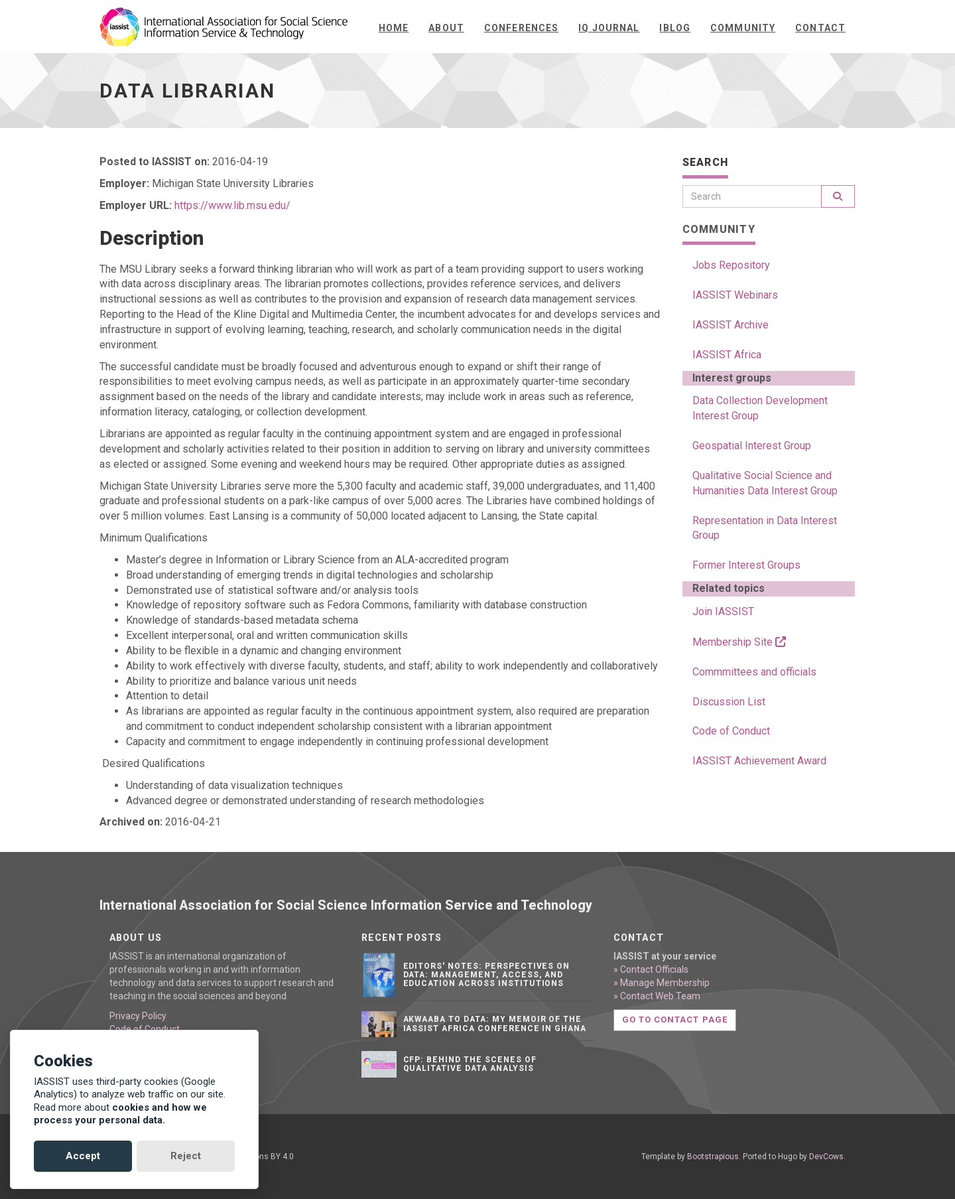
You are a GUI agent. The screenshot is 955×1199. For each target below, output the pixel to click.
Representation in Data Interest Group (764, 528)
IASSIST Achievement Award (759, 760)
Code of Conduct (731, 731)
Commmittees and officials (754, 672)
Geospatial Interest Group (751, 445)
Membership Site (739, 642)
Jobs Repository (731, 265)
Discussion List (728, 701)
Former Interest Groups (746, 565)
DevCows (826, 1156)
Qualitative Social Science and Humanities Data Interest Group (765, 483)
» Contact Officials (650, 969)
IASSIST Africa (726, 354)
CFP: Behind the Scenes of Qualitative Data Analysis (470, 1064)
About (446, 28)
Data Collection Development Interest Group (760, 408)
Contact (820, 28)
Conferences (521, 28)
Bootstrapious (713, 1156)
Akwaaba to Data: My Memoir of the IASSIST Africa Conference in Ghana (495, 1023)
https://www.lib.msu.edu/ (232, 205)
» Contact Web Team (656, 996)
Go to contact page (675, 1019)
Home (394, 28)
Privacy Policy (137, 1016)
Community (742, 28)
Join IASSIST (723, 611)
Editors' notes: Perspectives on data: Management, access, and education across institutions (486, 974)
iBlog (674, 28)
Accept (83, 1156)
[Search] (752, 196)
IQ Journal (608, 28)
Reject (185, 1156)
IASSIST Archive (730, 324)
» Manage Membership (661, 982)
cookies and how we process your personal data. (120, 1114)
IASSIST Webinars (735, 295)
